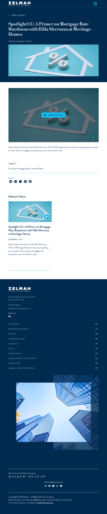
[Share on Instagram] (25, 181)
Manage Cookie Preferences (21, 368)
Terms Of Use (14, 363)
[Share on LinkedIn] (10, 181)
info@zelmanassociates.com (19, 308)
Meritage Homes (62, 147)
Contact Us (13, 344)
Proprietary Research (18, 329)
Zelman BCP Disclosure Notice (22, 358)
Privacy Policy (15, 353)
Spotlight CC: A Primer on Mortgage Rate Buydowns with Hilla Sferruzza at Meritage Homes (29, 230)
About (11, 348)
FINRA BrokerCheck (45, 502)
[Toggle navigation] (95, 3)
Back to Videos (18, 15)
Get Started (13, 324)
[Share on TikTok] (15, 181)
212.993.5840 (14, 305)
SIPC (35, 499)
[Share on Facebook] (30, 181)
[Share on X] (20, 181)
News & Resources (16, 339)
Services (12, 334)
